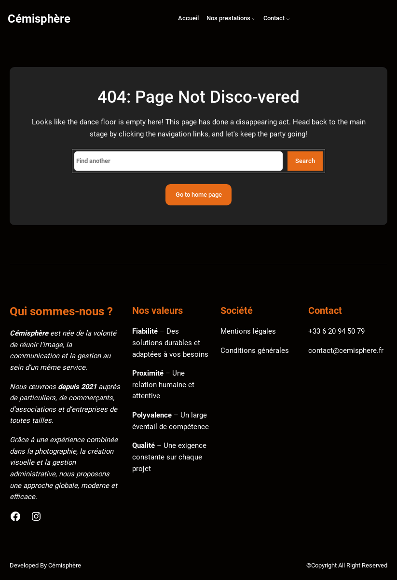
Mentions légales (248, 331)
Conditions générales (254, 350)
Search (305, 160)
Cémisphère (39, 19)
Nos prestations (228, 18)
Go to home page (199, 194)
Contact (274, 18)
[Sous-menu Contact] (288, 19)
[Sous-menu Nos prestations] (254, 19)
